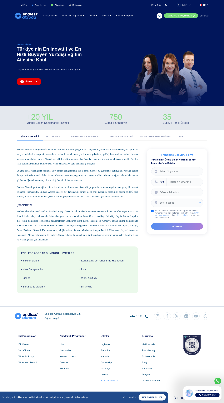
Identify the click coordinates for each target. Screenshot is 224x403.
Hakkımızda (148, 344)
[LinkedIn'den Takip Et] (186, 316)
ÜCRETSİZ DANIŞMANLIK (180, 16)
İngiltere (105, 344)
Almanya (105, 368)
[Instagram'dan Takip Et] (157, 316)
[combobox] (177, 203)
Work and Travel (28, 362)
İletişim (146, 374)
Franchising (148, 350)
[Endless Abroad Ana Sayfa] (26, 16)
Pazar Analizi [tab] (54, 136)
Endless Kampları (124, 15)
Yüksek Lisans (68, 356)
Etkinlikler (147, 368)
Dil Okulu (24, 344)
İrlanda (104, 374)
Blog (144, 362)
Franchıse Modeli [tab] (121, 136)
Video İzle (29, 81)
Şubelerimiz (148, 356)
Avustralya (106, 362)
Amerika (105, 350)
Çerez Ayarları (129, 397)
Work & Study (26, 356)
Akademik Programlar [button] (72, 15)
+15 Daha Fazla (110, 380)
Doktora (64, 362)
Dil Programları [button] (49, 15)
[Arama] (159, 16)
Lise (62, 344)
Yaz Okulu (24, 350)
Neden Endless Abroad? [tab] (86, 136)
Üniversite (65, 350)
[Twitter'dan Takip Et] (176, 316)
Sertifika (64, 368)
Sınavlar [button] (105, 15)
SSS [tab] (181, 136)
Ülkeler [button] (92, 15)
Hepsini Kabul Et (152, 397)
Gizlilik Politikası (183, 215)
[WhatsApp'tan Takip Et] (205, 316)
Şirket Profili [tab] (29, 136)
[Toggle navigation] (22, 5)
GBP (182, 5)
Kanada (105, 356)
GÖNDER (177, 226)
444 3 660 (155, 5)
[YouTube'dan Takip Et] (196, 316)
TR (203, 5)
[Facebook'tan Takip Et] (167, 316)
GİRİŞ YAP (204, 16)
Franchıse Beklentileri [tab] (155, 136)
